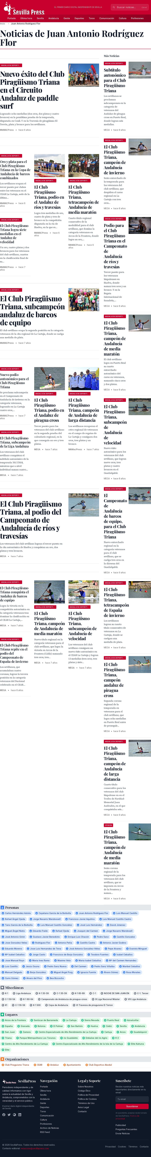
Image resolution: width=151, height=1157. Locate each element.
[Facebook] (3, 1114)
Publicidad (121, 1125)
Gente (67, 18)
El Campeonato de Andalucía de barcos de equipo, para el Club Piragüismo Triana (115, 516)
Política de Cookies (87, 1099)
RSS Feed (45, 1132)
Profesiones (137, 18)
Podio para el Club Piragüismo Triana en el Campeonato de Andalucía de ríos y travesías (115, 245)
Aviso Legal (83, 1107)
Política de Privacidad (88, 1095)
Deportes (79, 18)
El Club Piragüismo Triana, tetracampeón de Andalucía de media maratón (83, 199)
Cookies (122, 1146)
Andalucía (54, 18)
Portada (12, 18)
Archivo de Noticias (49, 1128)
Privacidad (110, 1146)
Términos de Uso (86, 1103)
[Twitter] (9, 1114)
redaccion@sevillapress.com (35, 1148)
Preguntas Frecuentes (126, 1129)
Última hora (26, 18)
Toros (92, 18)
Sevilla (40, 18)
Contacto (82, 1111)
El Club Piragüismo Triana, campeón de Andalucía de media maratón (49, 623)
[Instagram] (14, 1114)
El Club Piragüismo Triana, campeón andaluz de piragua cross (114, 680)
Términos (132, 1146)
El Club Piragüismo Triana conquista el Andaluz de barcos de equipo (14, 594)
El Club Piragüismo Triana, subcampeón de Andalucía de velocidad (82, 626)
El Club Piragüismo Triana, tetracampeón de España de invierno (116, 602)
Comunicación (106, 18)
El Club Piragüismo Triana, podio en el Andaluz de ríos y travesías (49, 197)
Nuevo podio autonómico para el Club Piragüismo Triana (14, 380)
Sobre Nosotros (85, 1086)
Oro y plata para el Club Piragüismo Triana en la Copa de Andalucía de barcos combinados (15, 169)
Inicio (2, 23)
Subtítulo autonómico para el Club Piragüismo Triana (115, 80)
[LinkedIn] (19, 1114)
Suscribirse (132, 1106)
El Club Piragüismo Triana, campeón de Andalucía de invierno (115, 159)
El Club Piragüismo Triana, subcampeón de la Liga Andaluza (15, 442)
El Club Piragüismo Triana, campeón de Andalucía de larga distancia (83, 410)
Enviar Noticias (123, 1133)
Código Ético (84, 1090)
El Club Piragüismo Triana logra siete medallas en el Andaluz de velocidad (14, 233)
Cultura (122, 18)
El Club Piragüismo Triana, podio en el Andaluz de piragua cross (49, 410)
